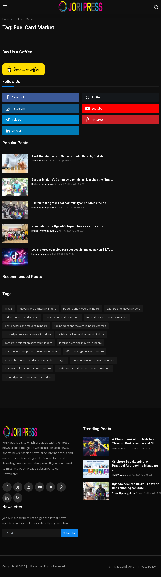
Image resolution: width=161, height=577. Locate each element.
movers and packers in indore (38, 308)
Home (6, 19)
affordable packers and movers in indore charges (35, 360)
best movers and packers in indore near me (31, 351)
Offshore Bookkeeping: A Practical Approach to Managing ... (135, 466)
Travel (9, 308)
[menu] (5, 7)
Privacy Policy (146, 566)
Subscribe (69, 533)
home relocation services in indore (94, 360)
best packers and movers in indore (26, 326)
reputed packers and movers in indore (28, 377)
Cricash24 (117, 448)
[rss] (17, 498)
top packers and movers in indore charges (80, 326)
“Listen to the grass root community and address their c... (69, 203)
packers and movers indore (123, 308)
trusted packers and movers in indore (28, 334)
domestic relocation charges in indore (28, 368)
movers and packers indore (62, 317)
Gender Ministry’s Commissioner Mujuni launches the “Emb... (72, 179)
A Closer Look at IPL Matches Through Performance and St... (134, 441)
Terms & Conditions (119, 566)
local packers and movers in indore (80, 343)
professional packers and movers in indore (84, 368)
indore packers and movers (22, 317)
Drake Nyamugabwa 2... (44, 183)
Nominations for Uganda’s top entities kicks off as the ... (68, 226)
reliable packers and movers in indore (81, 334)
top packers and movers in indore (107, 317)
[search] (156, 7)
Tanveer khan (39, 160)
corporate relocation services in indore (28, 343)
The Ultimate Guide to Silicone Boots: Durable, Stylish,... (68, 156)
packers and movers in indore (81, 308)
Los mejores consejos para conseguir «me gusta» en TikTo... (72, 249)
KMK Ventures (120, 474)
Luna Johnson (39, 253)
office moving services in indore (84, 351)
